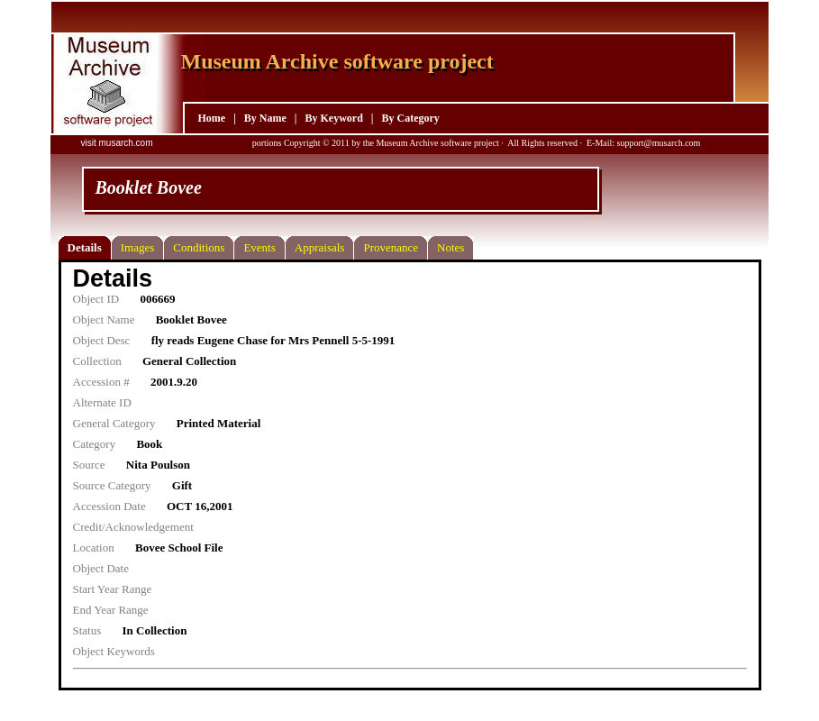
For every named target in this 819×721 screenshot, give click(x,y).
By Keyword (333, 118)
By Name (265, 118)
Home (212, 118)
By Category (410, 118)
